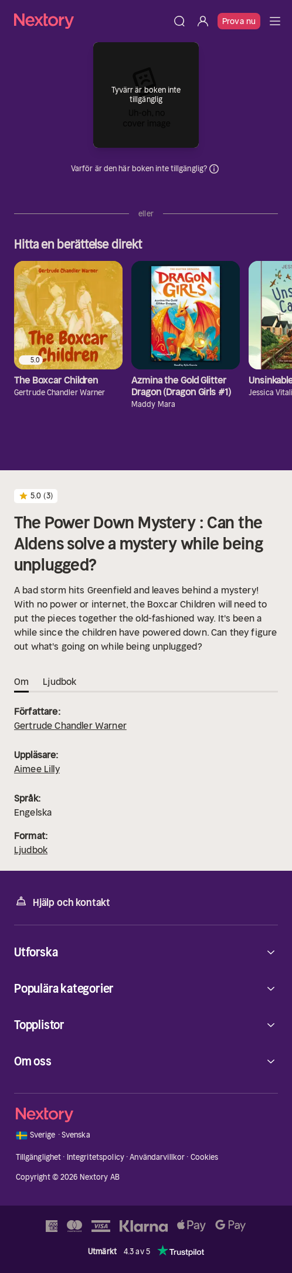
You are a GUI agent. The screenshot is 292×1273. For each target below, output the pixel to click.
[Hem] (91, 20)
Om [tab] (21, 681)
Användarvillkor (157, 1157)
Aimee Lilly (37, 769)
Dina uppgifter (214, 169)
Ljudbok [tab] (59, 681)
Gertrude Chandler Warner (70, 725)
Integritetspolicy (95, 1157)
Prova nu (239, 21)
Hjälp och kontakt (62, 901)
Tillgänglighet (39, 1157)
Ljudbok (30, 850)
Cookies (205, 1157)
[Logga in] (203, 21)
